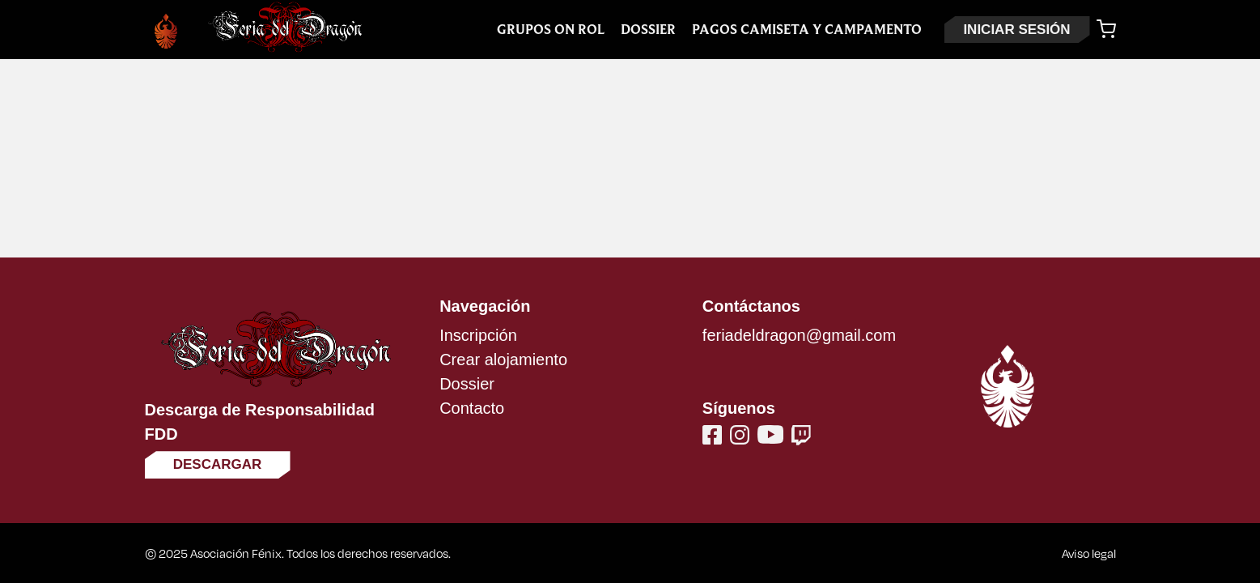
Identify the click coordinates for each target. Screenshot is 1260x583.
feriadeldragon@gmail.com (799, 335)
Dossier (648, 29)
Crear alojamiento (503, 359)
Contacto (471, 408)
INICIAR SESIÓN (1016, 29)
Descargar (217, 464)
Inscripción (478, 335)
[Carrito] (1106, 29)
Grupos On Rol (551, 29)
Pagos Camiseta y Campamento (807, 29)
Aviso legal (1089, 553)
